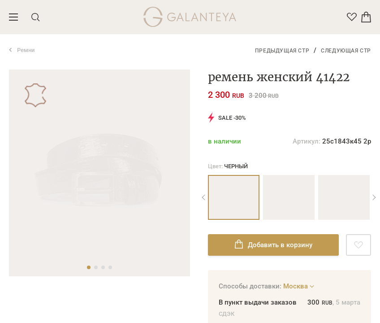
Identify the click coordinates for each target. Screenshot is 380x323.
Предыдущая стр (282, 51)
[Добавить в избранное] (358, 245)
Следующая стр (346, 51)
